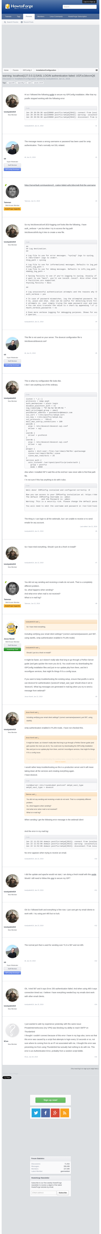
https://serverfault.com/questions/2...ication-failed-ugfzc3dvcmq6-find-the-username (60, 185)
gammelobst (65, 1171)
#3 (96, 201)
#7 (96, 562)
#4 (96, 321)
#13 (96, 961)
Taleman (27, 201)
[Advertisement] (51, 46)
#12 (96, 925)
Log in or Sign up (89, 1)
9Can (6, 1041)
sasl (29, 83)
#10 (96, 859)
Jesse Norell (9, 639)
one (52, 878)
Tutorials (8, 16)
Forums (29, 16)
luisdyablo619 (52, 79)
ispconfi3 (11, 83)
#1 (96, 126)
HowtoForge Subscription (77, 16)
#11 (96, 890)
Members (40, 16)
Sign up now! (50, 1100)
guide (51, 94)
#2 (96, 157)
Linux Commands (56, 16)
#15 (96, 1057)
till (5, 159)
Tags (18, 16)
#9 (96, 696)
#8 (96, 603)
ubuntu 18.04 (38, 83)
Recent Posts (28, 22)
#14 (96, 1004)
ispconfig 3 (21, 83)
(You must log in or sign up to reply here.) (85, 1068)
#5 (96, 353)
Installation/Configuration (25, 79)
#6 (96, 531)
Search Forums (12, 22)
